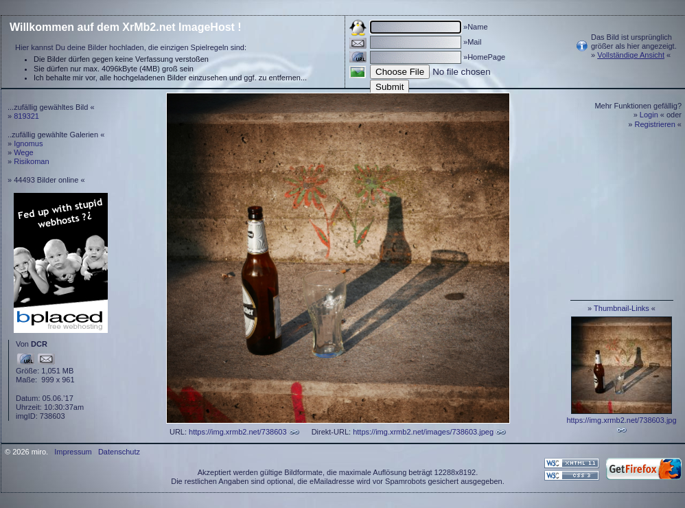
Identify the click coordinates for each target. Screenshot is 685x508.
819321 (26, 116)
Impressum (72, 452)
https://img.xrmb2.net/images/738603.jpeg (423, 432)
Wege (24, 152)
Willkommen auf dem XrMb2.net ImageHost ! (126, 27)
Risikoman (31, 161)
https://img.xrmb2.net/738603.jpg (621, 420)
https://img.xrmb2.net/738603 (237, 432)
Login (649, 115)
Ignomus (28, 143)
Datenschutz (119, 452)
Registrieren (655, 124)
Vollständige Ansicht (630, 55)
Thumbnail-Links (621, 308)
